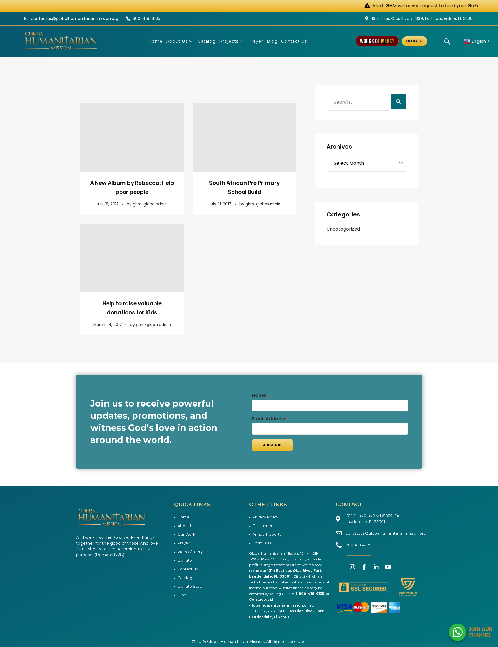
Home (149, 41)
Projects (232, 41)
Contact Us (300, 41)
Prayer (258, 41)
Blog (276, 41)
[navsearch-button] (447, 41)
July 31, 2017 (106, 203)
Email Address (270, 418)
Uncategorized (343, 229)
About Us (176, 41)
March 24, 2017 (106, 324)
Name (260, 394)
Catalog (204, 41)
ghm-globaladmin (150, 203)
